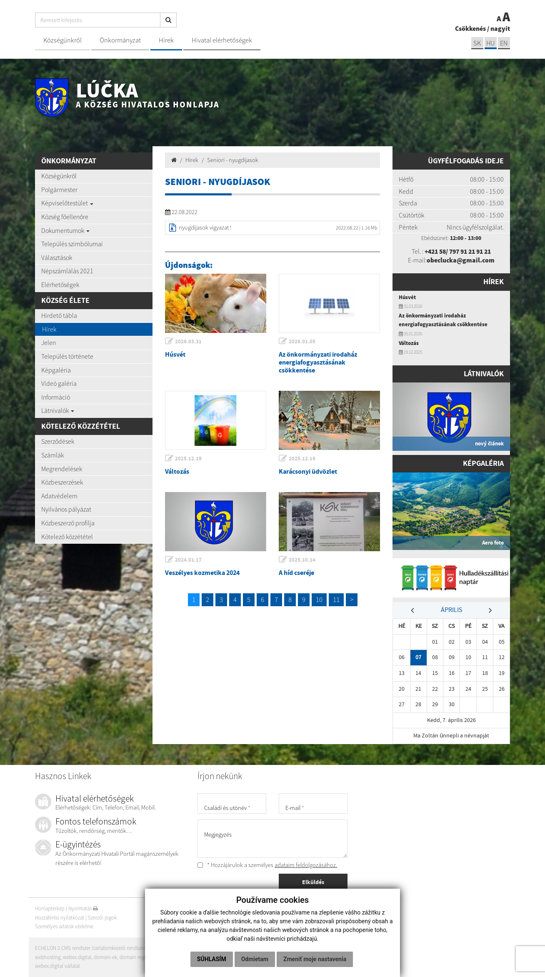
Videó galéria (59, 383)
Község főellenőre (64, 216)
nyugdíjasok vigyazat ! (205, 227)
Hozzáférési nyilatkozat (59, 917)
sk (476, 43)
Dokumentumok (65, 230)
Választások (56, 257)
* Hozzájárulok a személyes (267, 865)
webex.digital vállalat (57, 966)
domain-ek (106, 957)
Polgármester (59, 189)
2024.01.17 (188, 559)
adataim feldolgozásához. (306, 865)
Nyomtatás (83, 908)
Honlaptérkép (50, 908)
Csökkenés (470, 28)
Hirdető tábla (59, 315)
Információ (55, 397)
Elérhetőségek (60, 284)
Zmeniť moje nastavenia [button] (314, 959)
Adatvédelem (59, 496)
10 (319, 599)
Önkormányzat (120, 40)
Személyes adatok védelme (64, 926)
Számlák (52, 455)
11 (336, 599)
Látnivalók (57, 410)
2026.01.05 (302, 341)
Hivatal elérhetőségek (222, 40)
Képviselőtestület (67, 203)
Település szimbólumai (72, 244)
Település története (67, 356)
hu (490, 43)
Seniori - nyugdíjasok (232, 160)
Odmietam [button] (254, 959)
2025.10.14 (302, 559)
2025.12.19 (188, 458)
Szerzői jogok (102, 917)
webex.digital (77, 957)
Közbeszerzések (62, 482)
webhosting (47, 957)
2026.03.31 (188, 341)
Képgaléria (56, 370)
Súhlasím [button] (211, 959)
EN (504, 43)
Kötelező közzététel (67, 536)
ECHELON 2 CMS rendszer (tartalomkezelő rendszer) (91, 948)
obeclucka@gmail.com (461, 260)
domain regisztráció (141, 957)
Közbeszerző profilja (68, 523)
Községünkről (62, 40)
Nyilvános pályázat (66, 509)
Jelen (48, 342)
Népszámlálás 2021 (67, 271)
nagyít (500, 28)
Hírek (166, 40)
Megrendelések (61, 469)
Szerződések (57, 441)
